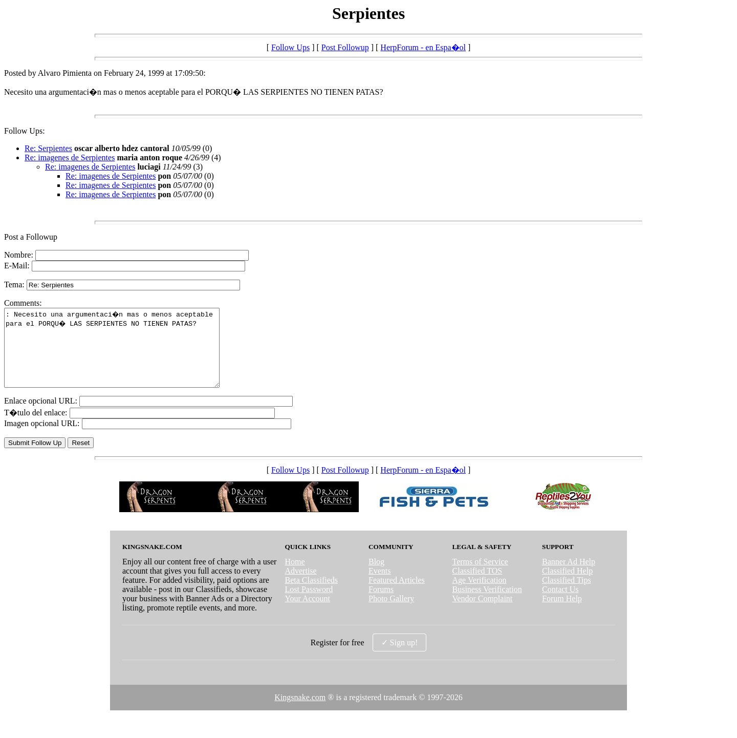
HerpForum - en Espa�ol (423, 47)
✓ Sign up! (399, 657)
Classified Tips (566, 595)
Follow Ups (290, 47)
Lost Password (309, 604)
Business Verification (487, 604)
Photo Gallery (391, 613)
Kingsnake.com (300, 712)
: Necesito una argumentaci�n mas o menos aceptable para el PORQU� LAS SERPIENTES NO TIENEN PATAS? (124, 355)
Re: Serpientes (48, 148)
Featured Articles (396, 595)
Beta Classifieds (311, 595)
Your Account (307, 613)
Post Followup (345, 47)
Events (379, 586)
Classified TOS (477, 586)
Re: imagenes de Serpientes (70, 157)
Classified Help (567, 586)
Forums (381, 604)
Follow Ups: (24, 130)
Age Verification (479, 595)
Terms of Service (480, 577)
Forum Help (562, 613)
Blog (376, 577)
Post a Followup (30, 237)
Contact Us (560, 604)
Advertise (300, 586)
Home (295, 577)
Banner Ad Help (568, 577)
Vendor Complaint (482, 613)
